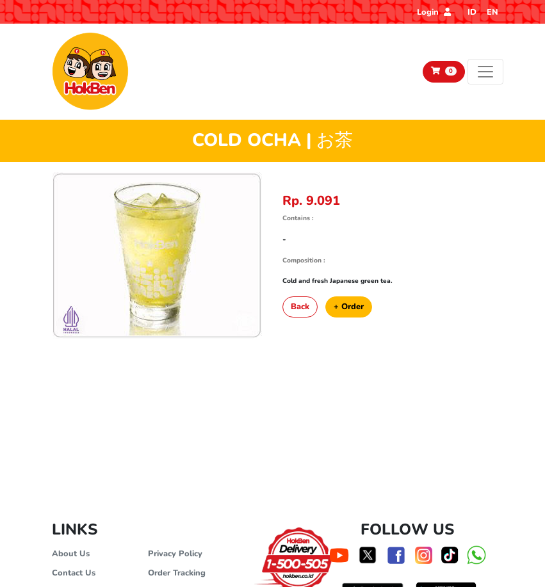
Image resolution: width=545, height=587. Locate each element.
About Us (71, 553)
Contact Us (73, 573)
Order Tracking (177, 573)
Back (300, 306)
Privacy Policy (175, 553)
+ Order (349, 306)
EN (492, 12)
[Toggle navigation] (485, 71)
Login (434, 12)
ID (472, 12)
